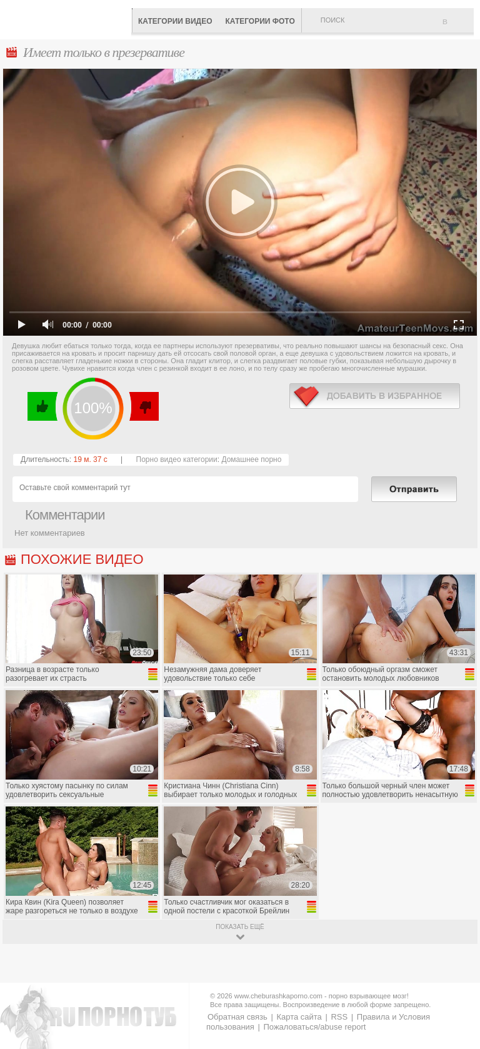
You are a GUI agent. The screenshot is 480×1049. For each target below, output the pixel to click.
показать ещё (240, 926)
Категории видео (175, 21)
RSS (339, 1016)
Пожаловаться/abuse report (314, 1026)
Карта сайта (298, 1016)
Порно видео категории (177, 459)
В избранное (458, 27)
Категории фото (259, 21)
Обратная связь (238, 1016)
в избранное (374, 396)
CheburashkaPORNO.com (68, 18)
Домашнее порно (251, 459)
